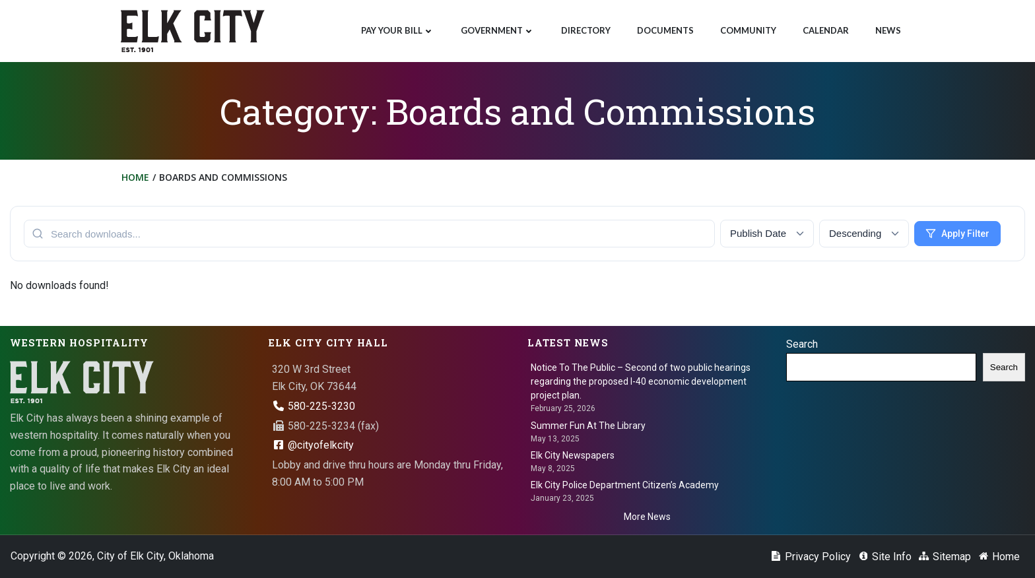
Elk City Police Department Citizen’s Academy (625, 485)
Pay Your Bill (397, 30)
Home (135, 177)
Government (498, 30)
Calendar (826, 30)
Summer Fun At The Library (588, 425)
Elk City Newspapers (573, 455)
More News (647, 516)
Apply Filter (957, 233)
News (888, 30)
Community (748, 30)
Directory (586, 30)
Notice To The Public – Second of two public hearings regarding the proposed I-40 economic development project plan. (641, 381)
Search (802, 344)
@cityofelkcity (313, 445)
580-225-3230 (313, 406)
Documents (665, 30)
